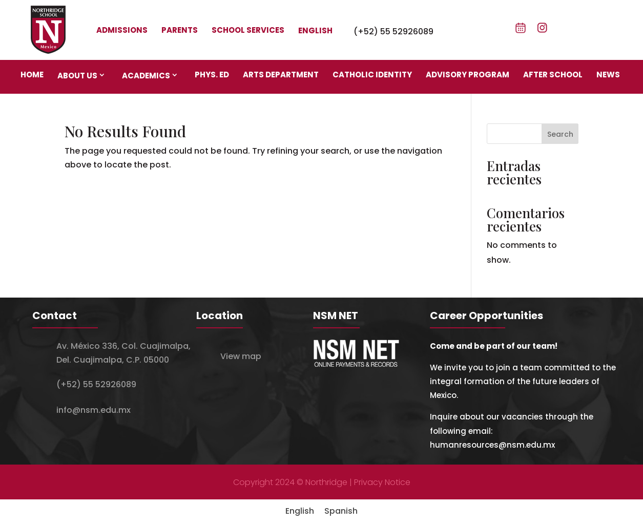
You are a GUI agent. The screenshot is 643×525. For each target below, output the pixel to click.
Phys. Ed (212, 74)
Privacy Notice (382, 482)
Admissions (122, 30)
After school (553, 74)
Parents (179, 30)
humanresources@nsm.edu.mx (492, 444)
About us (77, 75)
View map (240, 356)
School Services (248, 30)
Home (32, 74)
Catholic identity (372, 74)
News (608, 74)
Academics (146, 75)
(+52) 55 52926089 (393, 31)
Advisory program (467, 74)
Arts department (281, 74)
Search (560, 134)
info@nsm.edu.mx (93, 410)
